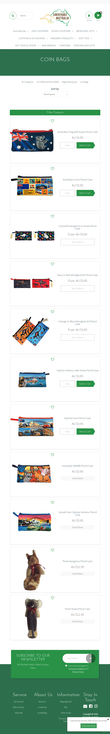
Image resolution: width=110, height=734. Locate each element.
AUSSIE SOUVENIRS (61, 30)
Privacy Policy (78, 671)
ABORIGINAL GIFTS (85, 30)
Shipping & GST (66, 701)
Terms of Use (66, 713)
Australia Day (19, 30)
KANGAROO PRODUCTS (62, 38)
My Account (18, 701)
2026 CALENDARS (39, 30)
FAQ (65, 707)
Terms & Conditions (76, 668)
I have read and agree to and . (77, 668)
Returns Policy (18, 707)
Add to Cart (84, 145)
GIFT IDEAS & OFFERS (25, 45)
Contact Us (42, 707)
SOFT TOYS (84, 38)
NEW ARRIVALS (49, 45)
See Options (78, 241)
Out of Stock (77, 478)
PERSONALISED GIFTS (84, 45)
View (67, 145)
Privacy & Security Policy (66, 720)
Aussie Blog (42, 713)
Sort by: (55, 88)
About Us (42, 701)
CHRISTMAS (65, 45)
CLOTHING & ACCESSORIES (32, 38)
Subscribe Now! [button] (88, 725)
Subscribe (19, 713)
